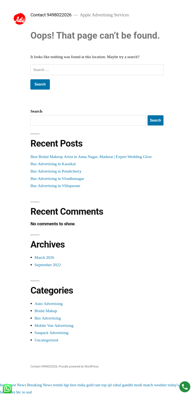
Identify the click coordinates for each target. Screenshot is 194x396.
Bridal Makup (45, 310)
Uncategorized (46, 340)
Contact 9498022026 (50, 14)
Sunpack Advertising (51, 332)
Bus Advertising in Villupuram (55, 185)
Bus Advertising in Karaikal (53, 163)
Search (36, 111)
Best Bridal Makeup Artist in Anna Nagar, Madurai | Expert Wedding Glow (91, 156)
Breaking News (39, 385)
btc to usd (24, 392)
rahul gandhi (123, 385)
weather (160, 385)
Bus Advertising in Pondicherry (56, 171)
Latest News (16, 385)
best (73, 385)
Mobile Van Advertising (53, 325)
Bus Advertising (47, 318)
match (148, 385)
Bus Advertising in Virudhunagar (57, 178)
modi (138, 385)
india (81, 385)
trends (58, 385)
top (104, 385)
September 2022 (47, 264)
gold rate (93, 385)
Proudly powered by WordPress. (79, 366)
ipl (109, 385)
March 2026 (44, 257)
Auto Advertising (48, 303)
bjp (66, 385)
